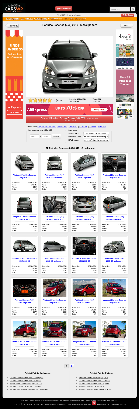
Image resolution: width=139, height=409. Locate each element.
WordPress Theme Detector (79, 404)
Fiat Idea (29, 19)
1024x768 (83, 127)
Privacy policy (50, 404)
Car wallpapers (12, 19)
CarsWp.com (38, 404)
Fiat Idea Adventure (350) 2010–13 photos (94, 383)
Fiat (22, 19)
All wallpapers (41, 19)
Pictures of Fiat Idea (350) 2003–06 (91, 386)
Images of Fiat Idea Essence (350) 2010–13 (26, 383)
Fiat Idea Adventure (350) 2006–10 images (94, 380)
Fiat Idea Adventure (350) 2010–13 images (25, 380)
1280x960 (73, 127)
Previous (13, 25)
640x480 (102, 127)
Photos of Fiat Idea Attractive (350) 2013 (93, 377)
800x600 (92, 127)
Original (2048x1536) (47, 127)
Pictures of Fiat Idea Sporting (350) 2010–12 (95, 389)
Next (126, 25)
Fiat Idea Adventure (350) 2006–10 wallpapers (27, 377)
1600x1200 (62, 127)
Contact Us (62, 404)
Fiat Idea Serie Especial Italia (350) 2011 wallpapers (29, 389)
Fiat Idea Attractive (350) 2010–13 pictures (25, 386)
